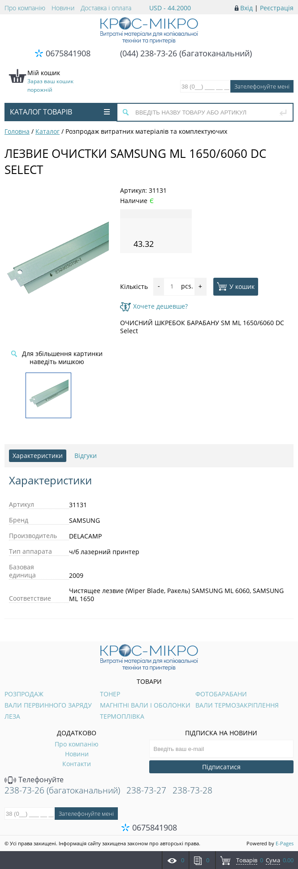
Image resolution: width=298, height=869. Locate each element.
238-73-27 (146, 790)
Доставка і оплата (106, 8)
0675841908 (68, 53)
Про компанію (24, 8)
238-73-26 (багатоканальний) (62, 790)
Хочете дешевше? (154, 306)
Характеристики (38, 455)
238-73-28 (192, 790)
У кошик (236, 286)
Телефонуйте (34, 779)
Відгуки (85, 455)
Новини (63, 8)
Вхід (246, 8)
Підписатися (221, 767)
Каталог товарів (60, 112)
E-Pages (285, 843)
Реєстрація (277, 8)
